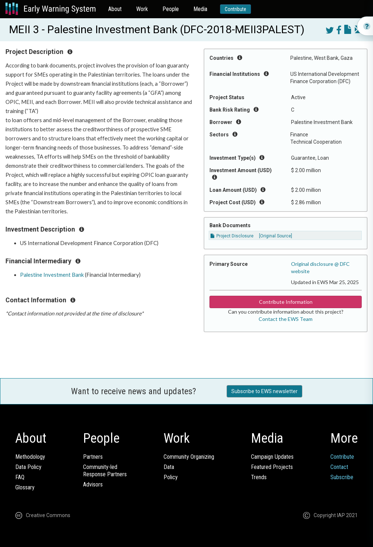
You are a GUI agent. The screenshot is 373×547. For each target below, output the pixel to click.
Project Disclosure (232, 235)
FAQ (19, 477)
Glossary (25, 487)
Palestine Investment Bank (52, 275)
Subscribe (341, 477)
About (115, 8)
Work (142, 8)
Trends (259, 477)
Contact (339, 466)
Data (169, 466)
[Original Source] (275, 235)
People (170, 8)
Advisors (93, 484)
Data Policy (28, 466)
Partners (93, 456)
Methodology (30, 456)
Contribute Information (286, 302)
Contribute (235, 9)
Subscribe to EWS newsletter (264, 391)
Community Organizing (189, 456)
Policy (171, 477)
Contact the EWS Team (286, 319)
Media (200, 8)
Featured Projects (272, 466)
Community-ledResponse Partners (105, 470)
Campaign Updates (272, 456)
